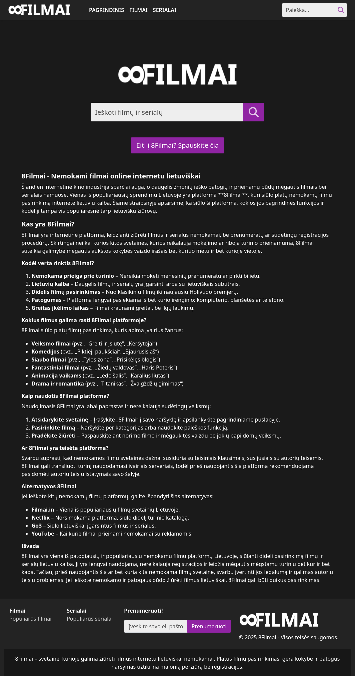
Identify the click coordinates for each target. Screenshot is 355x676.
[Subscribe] (155, 626)
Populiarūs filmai (30, 618)
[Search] (309, 10)
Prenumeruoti (209, 626)
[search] (341, 10)
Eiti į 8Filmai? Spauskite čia (177, 145)
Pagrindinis (106, 10)
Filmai (138, 10)
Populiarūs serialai (90, 618)
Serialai (164, 10)
